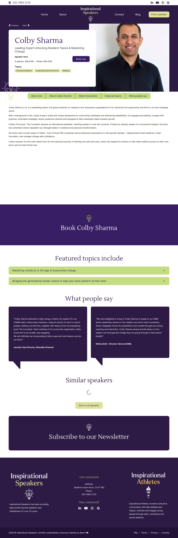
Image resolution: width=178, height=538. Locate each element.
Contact (119, 14)
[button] (89, 271)
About (62, 14)
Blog (138, 14)
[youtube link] (158, 2)
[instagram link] (163, 2)
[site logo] (91, 14)
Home (44, 14)
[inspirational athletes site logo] (149, 485)
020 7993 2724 (89, 494)
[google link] (168, 2)
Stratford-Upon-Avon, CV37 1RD (89, 487)
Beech (84, 532)
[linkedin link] (152, 2)
